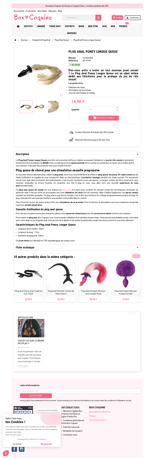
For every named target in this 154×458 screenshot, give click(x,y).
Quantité (75, 110)
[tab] (77, 154)
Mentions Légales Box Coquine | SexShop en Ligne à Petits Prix (71, 414)
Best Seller (42, 11)
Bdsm (86, 26)
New (118, 26)
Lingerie (46, 26)
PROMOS (129, 25)
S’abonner (36, 396)
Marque (72, 58)
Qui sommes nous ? (97, 420)
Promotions (31, 11)
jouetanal (66, 190)
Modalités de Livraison (72, 431)
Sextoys (33, 26)
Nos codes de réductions (99, 412)
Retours (92, 416)
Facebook (14, 449)
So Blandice (88, 58)
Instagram (21, 449)
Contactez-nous (70, 435)
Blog (60, 11)
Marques (52, 11)
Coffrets (75, 26)
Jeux (109, 26)
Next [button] (138, 256)
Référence (73, 61)
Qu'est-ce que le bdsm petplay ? (31, 342)
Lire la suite (22, 366)
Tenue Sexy (60, 26)
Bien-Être (98, 26)
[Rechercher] (81, 18)
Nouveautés (19, 11)
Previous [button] (134, 256)
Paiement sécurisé (71, 427)
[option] (28, 280)
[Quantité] (102, 110)
